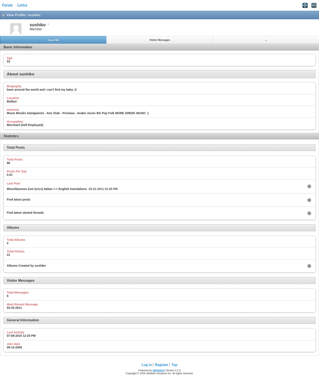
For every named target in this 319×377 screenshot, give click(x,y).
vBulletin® (159, 370)
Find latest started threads (25, 212)
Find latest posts (18, 199)
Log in (147, 365)
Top (174, 365)
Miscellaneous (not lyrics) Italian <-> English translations (47, 189)
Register (161, 365)
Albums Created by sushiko (26, 265)
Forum (7, 5)
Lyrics (22, 5)
